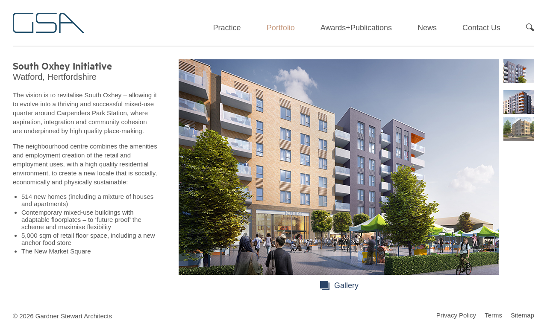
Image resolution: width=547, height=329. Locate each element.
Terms (493, 315)
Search (530, 27)
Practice (227, 27)
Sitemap (522, 315)
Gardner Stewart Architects (48, 23)
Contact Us (481, 27)
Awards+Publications (356, 27)
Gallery (346, 285)
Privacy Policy (456, 315)
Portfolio (281, 27)
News (427, 27)
